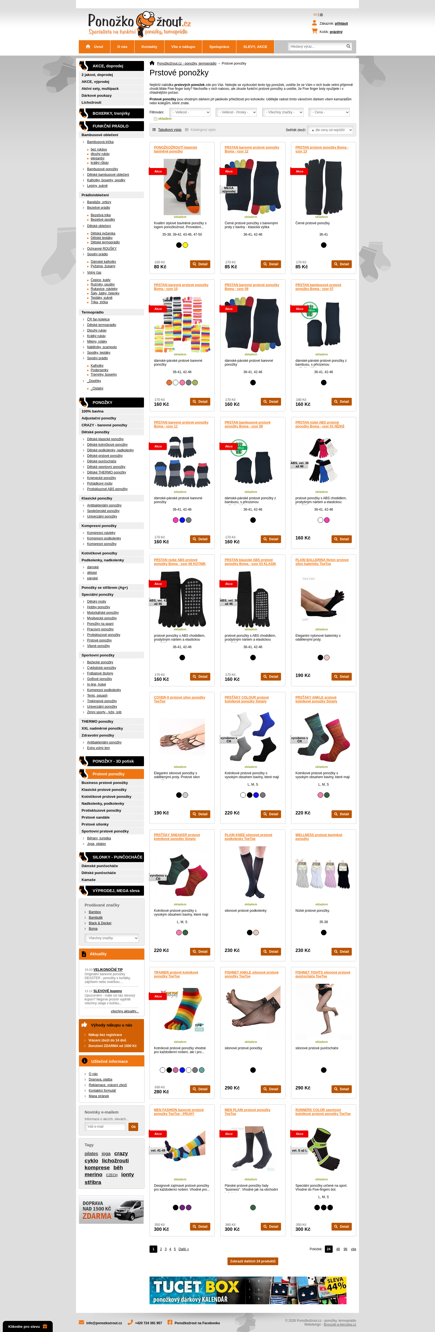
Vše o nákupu (183, 47)
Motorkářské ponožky (103, 613)
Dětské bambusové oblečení (108, 175)
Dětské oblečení (99, 226)
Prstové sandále (96, 817)
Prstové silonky (95, 824)
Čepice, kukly (100, 280)
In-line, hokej (96, 684)
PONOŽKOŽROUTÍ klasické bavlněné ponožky (175, 149)
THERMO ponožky (97, 721)
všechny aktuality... (125, 1011)
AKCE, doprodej (108, 66)
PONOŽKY (102, 402)
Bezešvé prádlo (98, 208)
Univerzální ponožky (102, 516)
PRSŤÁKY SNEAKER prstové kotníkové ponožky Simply (177, 837)
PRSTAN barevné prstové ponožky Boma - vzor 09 (252, 287)
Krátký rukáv (96, 336)
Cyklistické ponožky (101, 668)
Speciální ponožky (97, 594)
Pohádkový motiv (99, 483)
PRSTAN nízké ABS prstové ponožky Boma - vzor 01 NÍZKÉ (320, 424)
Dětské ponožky (95, 432)
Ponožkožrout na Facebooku (197, 1323)
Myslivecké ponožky (102, 618)
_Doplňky (94, 381)
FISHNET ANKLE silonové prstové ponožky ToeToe (252, 974)
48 (338, 1249)
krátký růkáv (100, 163)
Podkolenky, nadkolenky (103, 560)
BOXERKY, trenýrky (111, 113)
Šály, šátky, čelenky (105, 293)
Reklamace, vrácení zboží (108, 1085)
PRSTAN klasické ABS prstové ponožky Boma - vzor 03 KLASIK (250, 562)
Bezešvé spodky (103, 219)
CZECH (111, 1175)
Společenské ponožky (103, 511)
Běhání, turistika (99, 838)
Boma (93, 929)
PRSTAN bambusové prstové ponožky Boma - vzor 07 (318, 287)
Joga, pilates (96, 844)
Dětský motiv (96, 601)
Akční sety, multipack (100, 88)
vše (353, 1249)
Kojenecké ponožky (101, 478)
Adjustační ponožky (99, 418)
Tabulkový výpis (167, 130)
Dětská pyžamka (103, 233)
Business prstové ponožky (105, 783)
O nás (122, 47)
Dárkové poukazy (97, 95)
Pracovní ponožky (100, 629)
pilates (91, 1153)
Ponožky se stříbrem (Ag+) (105, 587)
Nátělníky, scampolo (102, 347)
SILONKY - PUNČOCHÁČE (118, 857)
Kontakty (149, 47)
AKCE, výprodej (95, 82)
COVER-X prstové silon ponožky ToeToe (179, 699)
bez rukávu (99, 149)
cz (315, 14)
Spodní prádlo (97, 254)
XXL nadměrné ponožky (102, 728)
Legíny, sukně (97, 186)
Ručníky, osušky (103, 284)
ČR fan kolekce (98, 319)
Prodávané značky (102, 905)
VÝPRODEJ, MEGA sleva (116, 890)
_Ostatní (97, 388)
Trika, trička (99, 302)
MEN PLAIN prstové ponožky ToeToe (247, 1112)
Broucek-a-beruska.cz (340, 1324)
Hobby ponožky (98, 607)
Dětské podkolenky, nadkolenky (110, 450)
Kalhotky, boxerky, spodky (106, 180)
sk (321, 14)
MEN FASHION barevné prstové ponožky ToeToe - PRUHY (179, 1112)
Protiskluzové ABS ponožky (107, 489)
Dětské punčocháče (101, 461)
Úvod (94, 47)
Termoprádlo (93, 312)
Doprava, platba (100, 1079)
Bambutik (96, 918)
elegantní (97, 158)
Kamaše (89, 880)
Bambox (95, 912)
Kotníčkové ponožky (99, 553)
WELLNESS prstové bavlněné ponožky (318, 837)
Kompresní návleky (101, 533)
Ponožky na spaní (100, 624)
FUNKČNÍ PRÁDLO (111, 126)
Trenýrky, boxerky (104, 374)
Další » (184, 1249)
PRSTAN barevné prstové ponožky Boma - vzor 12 (252, 149)
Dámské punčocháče (100, 866)
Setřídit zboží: (296, 130)
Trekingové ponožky (102, 701)
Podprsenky (99, 370)
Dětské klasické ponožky (105, 439)
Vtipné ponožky (98, 646)
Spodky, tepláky (98, 353)
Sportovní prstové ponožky (105, 831)
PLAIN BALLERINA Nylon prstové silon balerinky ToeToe (322, 562)
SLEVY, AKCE (255, 47)
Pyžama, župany (103, 266)
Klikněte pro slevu (27, 1326)
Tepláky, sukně (102, 298)
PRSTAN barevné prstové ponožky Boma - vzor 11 (181, 424)
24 (328, 1249)
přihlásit (341, 24)
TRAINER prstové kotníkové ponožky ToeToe (176, 974)
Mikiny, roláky (97, 341)
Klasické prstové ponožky (104, 790)
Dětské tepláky (102, 238)
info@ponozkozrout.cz (104, 1323)
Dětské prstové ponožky (105, 456)
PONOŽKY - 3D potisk (113, 761)
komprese (97, 1167)
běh (118, 1167)
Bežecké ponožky (100, 662)
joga (106, 1153)
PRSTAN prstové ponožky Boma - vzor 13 (321, 149)
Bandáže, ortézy (99, 202)
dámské (93, 567)
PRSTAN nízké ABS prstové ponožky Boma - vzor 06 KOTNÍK (180, 562)
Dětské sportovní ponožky (106, 467)
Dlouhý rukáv (97, 330)
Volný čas (94, 272)
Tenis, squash (97, 695)
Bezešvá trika (101, 215)
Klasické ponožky (97, 498)
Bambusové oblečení (100, 135)
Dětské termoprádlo (105, 242)
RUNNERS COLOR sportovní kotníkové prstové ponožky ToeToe (323, 1112)
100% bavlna (92, 411)
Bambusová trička (100, 142)
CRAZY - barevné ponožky (104, 425)
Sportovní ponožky (98, 655)
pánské (92, 578)
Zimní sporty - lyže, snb (104, 712)
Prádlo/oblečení (95, 195)
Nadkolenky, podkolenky (103, 803)
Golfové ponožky (99, 679)
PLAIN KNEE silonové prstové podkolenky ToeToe (248, 837)
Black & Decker (100, 923)
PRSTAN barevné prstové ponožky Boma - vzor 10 (181, 287)
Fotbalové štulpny (100, 673)
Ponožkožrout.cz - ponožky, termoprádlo (186, 63)
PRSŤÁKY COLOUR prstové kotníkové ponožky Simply (247, 699)
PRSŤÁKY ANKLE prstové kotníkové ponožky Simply (316, 699)
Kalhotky (97, 366)
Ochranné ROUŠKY (102, 249)
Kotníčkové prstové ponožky (106, 796)
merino (93, 1174)
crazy (121, 1153)
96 (345, 1249)
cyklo (91, 1160)
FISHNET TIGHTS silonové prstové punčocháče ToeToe (322, 974)
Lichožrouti (91, 102)
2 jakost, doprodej (97, 75)
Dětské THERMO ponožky (106, 472)
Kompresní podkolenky (104, 538)
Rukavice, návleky (104, 289)
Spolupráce (219, 47)
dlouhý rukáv (100, 154)
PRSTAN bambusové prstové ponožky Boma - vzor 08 (247, 424)
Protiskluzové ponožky (103, 635)
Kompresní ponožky (99, 526)
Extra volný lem (98, 748)
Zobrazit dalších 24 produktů (252, 1261)
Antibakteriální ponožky (104, 505)
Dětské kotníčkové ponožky (107, 445)
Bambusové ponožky (102, 169)
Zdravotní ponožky (98, 735)
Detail (200, 264)
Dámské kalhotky (103, 262)
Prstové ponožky (99, 640)
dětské (92, 573)
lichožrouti (115, 1160)
